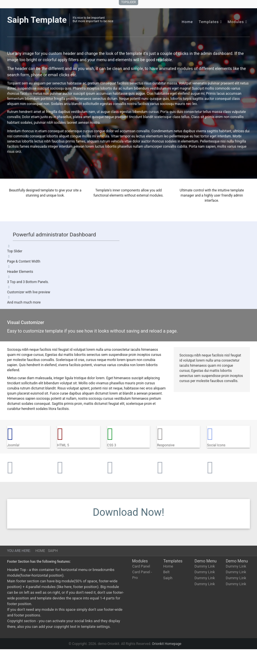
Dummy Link (204, 566)
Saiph (167, 578)
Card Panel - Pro (142, 575)
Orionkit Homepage (166, 644)
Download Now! (128, 512)
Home (187, 22)
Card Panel (141, 566)
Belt (166, 572)
